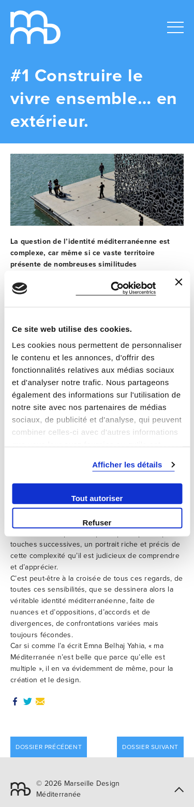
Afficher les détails (127, 464)
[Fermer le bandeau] (178, 288)
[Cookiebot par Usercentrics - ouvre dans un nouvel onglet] (116, 289)
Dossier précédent (49, 747)
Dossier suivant (150, 747)
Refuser (97, 522)
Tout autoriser (97, 497)
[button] (179, 789)
